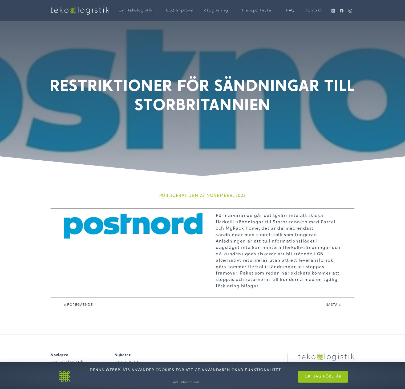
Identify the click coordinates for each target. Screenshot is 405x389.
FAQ (290, 11)
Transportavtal (258, 10)
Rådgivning (217, 10)
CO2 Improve (179, 11)
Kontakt (313, 11)
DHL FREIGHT (128, 362)
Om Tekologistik (137, 10)
